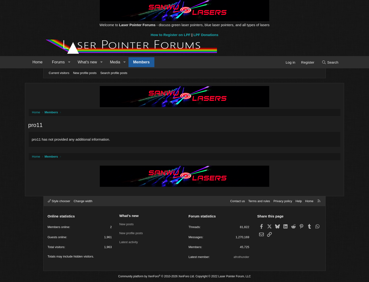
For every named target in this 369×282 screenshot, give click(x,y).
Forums (76, 62)
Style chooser (59, 201)
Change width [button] (83, 201)
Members (159, 62)
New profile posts (84, 73)
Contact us (237, 201)
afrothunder (241, 257)
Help (299, 201)
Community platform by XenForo (156, 276)
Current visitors (59, 73)
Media (133, 62)
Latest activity (128, 241)
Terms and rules (259, 201)
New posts (126, 224)
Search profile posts (113, 73)
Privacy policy (282, 201)
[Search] (312, 62)
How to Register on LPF (170, 35)
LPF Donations (205, 35)
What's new (105, 62)
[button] (87, 62)
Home (55, 62)
